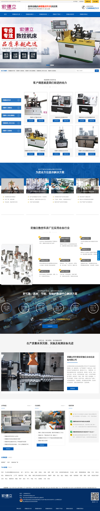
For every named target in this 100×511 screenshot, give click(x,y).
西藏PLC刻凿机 (52, 70)
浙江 (38, 487)
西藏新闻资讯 (43, 14)
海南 (64, 487)
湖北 (54, 487)
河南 (51, 487)
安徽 (41, 487)
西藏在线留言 (70, 14)
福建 (44, 487)
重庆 (67, 487)
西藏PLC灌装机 (20, 70)
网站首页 (19, 508)
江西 (46, 487)
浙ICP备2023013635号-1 (48, 499)
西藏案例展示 (30, 14)
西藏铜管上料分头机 (42, 70)
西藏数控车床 (11, 70)
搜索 (97, 70)
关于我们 (75, 1)
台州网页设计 (58, 499)
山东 (49, 487)
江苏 (36, 487)
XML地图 (95, 1)
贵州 (72, 487)
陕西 (80, 487)
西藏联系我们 (84, 14)
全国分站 (88, 1)
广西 (62, 487)
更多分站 (94, 487)
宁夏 (88, 487)
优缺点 (66, 475)
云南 (75, 487)
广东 (59, 487)
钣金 (32, 472)
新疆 (90, 487)
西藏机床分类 (16, 14)
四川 (70, 487)
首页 (5, 14)
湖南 (57, 487)
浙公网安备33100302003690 (30, 501)
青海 (85, 487)
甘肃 (83, 487)
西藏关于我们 (57, 14)
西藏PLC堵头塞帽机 (30, 70)
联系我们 (82, 1)
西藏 (77, 487)
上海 (33, 487)
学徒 (32, 478)
